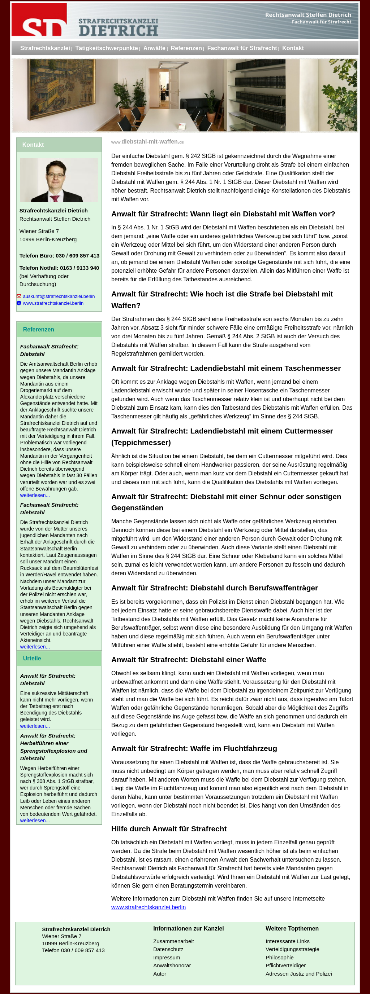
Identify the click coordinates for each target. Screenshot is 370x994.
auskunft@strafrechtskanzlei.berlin (56, 296)
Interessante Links (288, 941)
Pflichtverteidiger (286, 965)
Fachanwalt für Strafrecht (242, 48)
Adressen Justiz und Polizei (299, 974)
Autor (159, 974)
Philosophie (280, 957)
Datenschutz (168, 949)
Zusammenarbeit (173, 941)
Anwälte (154, 48)
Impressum (166, 957)
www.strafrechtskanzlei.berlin (148, 907)
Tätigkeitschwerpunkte (107, 48)
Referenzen (186, 48)
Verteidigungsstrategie (292, 949)
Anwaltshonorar (172, 965)
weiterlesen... (35, 495)
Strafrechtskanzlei (45, 48)
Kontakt (293, 48)
